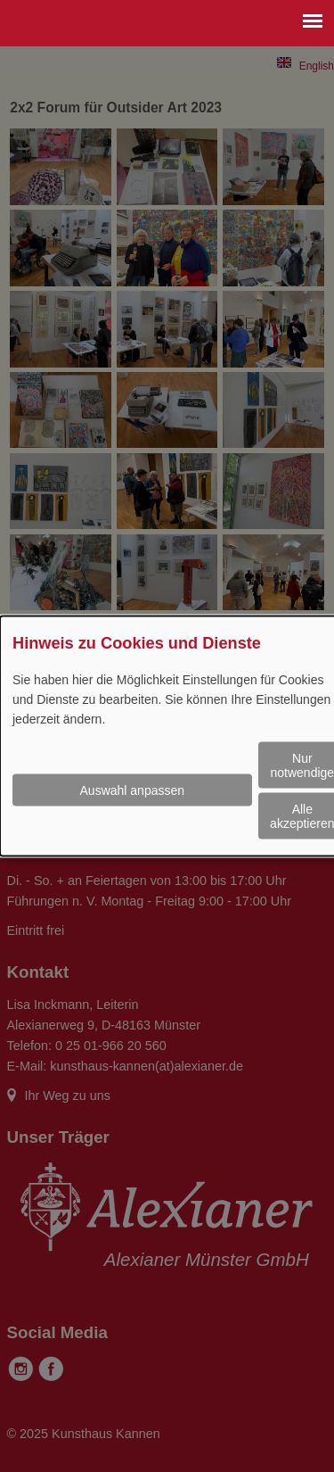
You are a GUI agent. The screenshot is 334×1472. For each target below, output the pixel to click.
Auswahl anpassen (132, 790)
